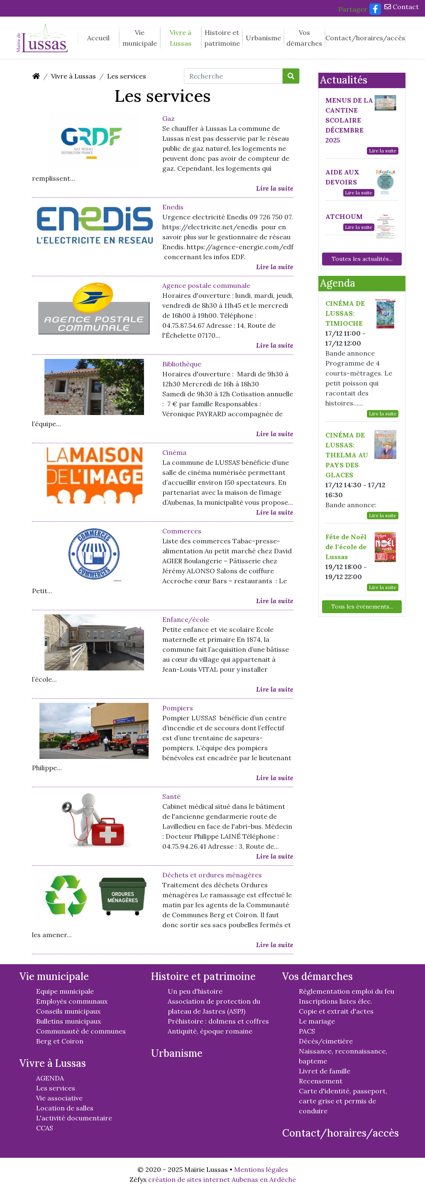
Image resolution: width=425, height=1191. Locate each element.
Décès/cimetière (326, 1041)
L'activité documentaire (74, 1118)
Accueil (98, 38)
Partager (352, 9)
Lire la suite (274, 188)
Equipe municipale (65, 991)
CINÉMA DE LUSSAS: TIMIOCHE (345, 313)
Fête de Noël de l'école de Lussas (345, 547)
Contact (401, 6)
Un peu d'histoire (195, 991)
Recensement (320, 1081)
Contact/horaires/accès (365, 38)
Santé (171, 796)
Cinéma (174, 452)
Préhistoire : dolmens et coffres (218, 1021)
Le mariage (317, 1021)
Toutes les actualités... (362, 259)
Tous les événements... (362, 606)
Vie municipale (139, 37)
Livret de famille (324, 1071)
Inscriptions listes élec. (335, 1001)
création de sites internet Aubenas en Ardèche (222, 1179)
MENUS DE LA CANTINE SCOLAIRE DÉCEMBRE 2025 (349, 120)
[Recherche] (233, 76)
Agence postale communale (206, 285)
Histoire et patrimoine (222, 37)
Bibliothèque (181, 364)
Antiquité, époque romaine (210, 1031)
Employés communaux (71, 1001)
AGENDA (50, 1078)
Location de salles (64, 1108)
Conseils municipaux (68, 1011)
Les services (126, 76)
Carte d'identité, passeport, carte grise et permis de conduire (343, 1101)
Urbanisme (263, 38)
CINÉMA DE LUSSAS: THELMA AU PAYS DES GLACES (346, 455)
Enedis (172, 207)
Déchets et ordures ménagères (212, 875)
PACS (307, 1031)
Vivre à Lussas (180, 37)
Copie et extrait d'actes (336, 1011)
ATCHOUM (344, 216)
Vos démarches (304, 37)
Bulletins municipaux (68, 1021)
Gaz (168, 118)
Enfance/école (185, 619)
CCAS (44, 1128)
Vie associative (59, 1098)
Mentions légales (261, 1169)
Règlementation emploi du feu (346, 991)
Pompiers (177, 708)
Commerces (181, 531)
